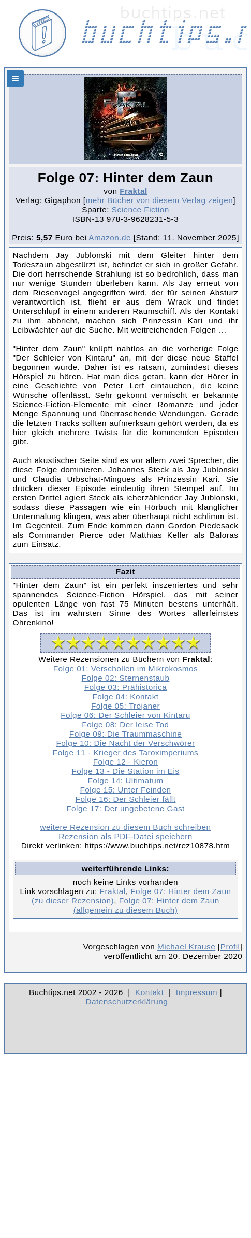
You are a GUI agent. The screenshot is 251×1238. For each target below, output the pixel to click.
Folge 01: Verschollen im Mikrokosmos (125, 668)
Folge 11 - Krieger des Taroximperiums (125, 752)
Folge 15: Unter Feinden (125, 789)
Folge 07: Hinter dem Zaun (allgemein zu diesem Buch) (146, 905)
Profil (230, 946)
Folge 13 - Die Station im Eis (126, 771)
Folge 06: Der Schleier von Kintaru (125, 715)
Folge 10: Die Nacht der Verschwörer (125, 743)
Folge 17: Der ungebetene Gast (125, 808)
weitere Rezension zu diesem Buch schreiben (125, 827)
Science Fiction (140, 209)
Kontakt (149, 992)
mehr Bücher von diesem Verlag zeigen (159, 200)
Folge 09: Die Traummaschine (125, 733)
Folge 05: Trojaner (125, 705)
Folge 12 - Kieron (125, 761)
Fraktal (133, 190)
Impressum (196, 992)
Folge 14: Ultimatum (125, 780)
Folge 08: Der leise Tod (125, 724)
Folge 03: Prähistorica (125, 687)
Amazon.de (109, 237)
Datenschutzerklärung (127, 1001)
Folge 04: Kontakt (125, 696)
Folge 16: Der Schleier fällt (126, 799)
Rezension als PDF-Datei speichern (125, 836)
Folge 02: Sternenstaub (126, 677)
